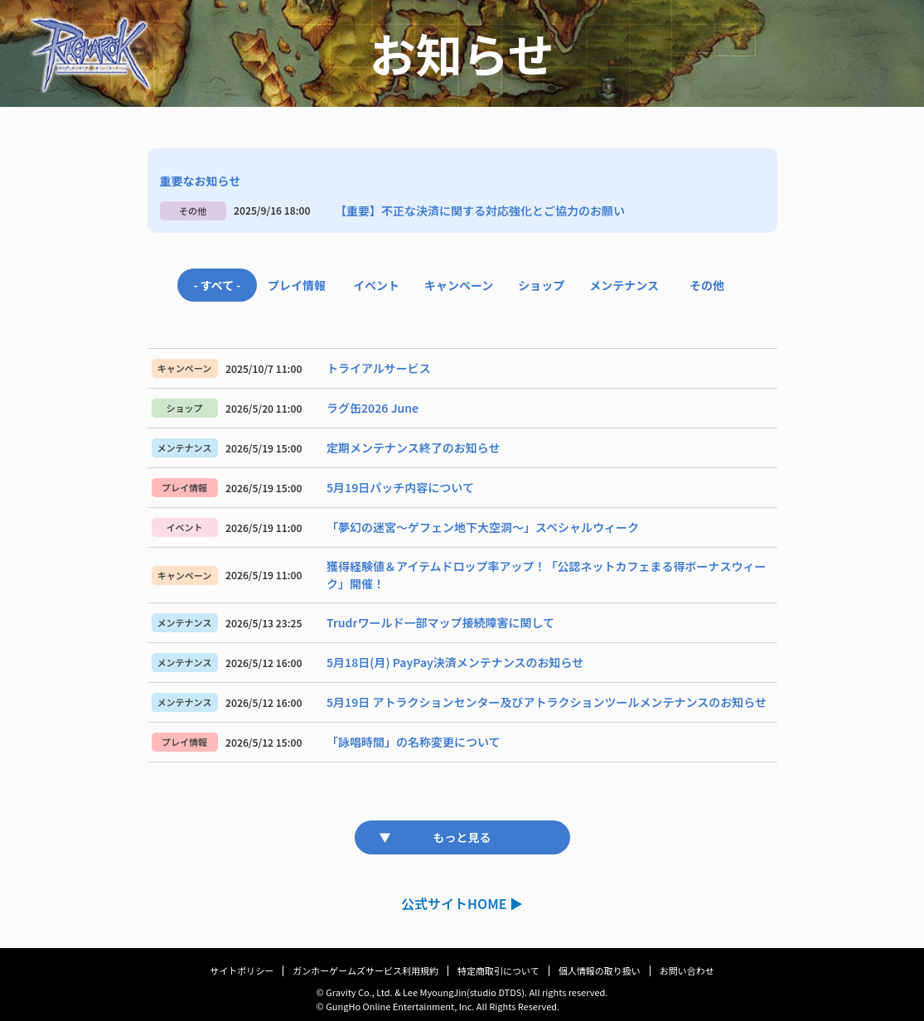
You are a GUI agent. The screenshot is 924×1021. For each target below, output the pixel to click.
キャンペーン (458, 285)
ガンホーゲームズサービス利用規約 (365, 970)
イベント (376, 285)
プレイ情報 (297, 285)
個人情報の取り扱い (600, 970)
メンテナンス (624, 285)
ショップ (541, 285)
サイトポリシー (241, 970)
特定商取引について (498, 970)
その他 (706, 285)
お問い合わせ (687, 970)
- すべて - (216, 285)
